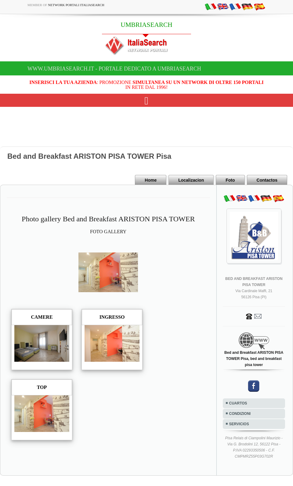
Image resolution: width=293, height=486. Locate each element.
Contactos (267, 180)
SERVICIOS (239, 424)
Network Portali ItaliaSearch (76, 5)
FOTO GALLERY (108, 231)
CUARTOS (238, 403)
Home (151, 180)
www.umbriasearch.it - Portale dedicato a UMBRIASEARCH (114, 69)
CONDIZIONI (240, 414)
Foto (230, 180)
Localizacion (191, 180)
